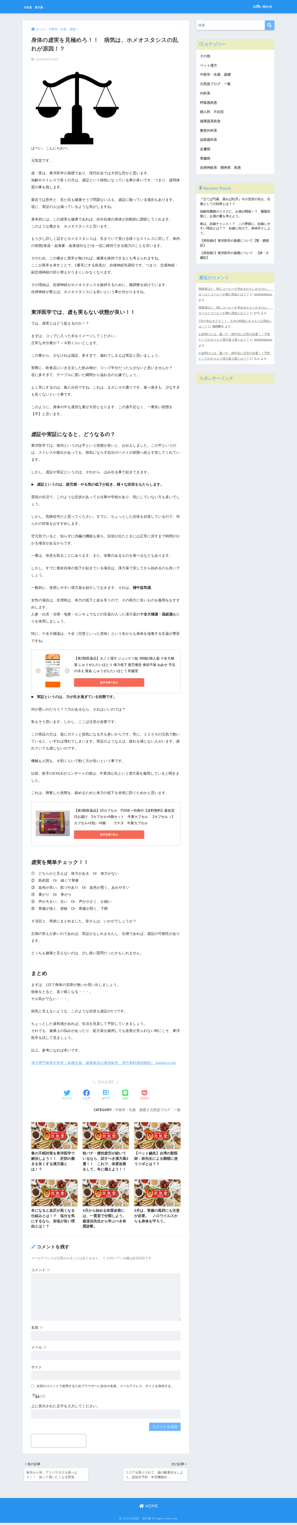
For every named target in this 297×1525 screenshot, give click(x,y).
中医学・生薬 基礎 (130, 1109)
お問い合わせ (262, 6)
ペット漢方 (209, 66)
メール (39, 1348)
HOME (148, 1508)
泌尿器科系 (209, 142)
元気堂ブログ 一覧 (165, 1109)
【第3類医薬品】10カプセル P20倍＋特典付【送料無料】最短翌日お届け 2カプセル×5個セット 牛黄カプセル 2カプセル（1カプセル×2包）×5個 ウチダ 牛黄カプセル (124, 816)
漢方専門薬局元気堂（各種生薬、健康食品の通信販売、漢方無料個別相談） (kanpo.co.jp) (104, 1062)
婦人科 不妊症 (212, 113)
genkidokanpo (207, 304)
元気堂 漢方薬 (42, 6)
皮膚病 (205, 151)
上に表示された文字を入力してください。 (65, 1407)
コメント (40, 1271)
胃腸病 (205, 161)
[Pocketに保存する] (144, 1094)
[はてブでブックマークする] (106, 1094)
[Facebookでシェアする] (86, 1094)
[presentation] (58, 1441)
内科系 (207, 94)
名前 (37, 1328)
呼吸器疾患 (209, 104)
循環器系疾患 (211, 123)
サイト (36, 1368)
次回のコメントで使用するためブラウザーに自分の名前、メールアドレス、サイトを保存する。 (105, 1387)
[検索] (269, 25)
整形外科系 (209, 132)
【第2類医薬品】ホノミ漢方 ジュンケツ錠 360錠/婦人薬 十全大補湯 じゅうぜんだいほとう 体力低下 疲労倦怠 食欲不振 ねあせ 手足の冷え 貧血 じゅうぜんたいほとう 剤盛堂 (124, 664)
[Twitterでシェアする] (67, 1094)
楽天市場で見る (93, 681)
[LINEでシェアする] (125, 1094)
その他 (205, 56)
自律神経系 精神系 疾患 (221, 170)
